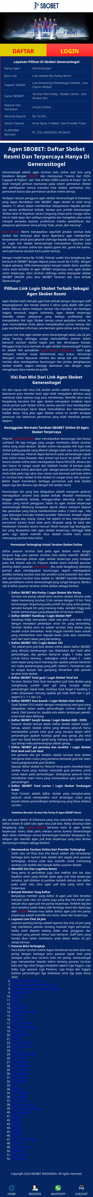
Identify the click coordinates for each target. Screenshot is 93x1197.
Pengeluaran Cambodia (26, 1108)
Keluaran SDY (19, 1155)
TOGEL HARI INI (21, 1023)
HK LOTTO (17, 1058)
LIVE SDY (16, 1089)
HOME (11, 1190)
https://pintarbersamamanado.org (33, 985)
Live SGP (16, 1143)
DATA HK (16, 1000)
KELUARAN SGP (21, 992)
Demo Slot (17, 1004)
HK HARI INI (19, 1008)
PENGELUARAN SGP (24, 1054)
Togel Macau (19, 1062)
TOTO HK (17, 1019)
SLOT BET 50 (19, 1101)
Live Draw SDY (20, 1147)
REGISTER (35, 1190)
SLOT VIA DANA (21, 1066)
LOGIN (70, 51)
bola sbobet (41, 567)
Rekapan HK (19, 1077)
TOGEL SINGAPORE (23, 1027)
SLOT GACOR (19, 1097)
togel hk (16, 1116)
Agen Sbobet (11, 232)
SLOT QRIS (18, 1031)
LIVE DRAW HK (20, 1074)
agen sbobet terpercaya (57, 350)
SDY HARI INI (19, 1093)
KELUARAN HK (20, 1035)
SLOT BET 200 (20, 1070)
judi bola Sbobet (23, 439)
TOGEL (15, 1039)
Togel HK (17, 1135)
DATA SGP (17, 996)
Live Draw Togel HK (23, 1139)
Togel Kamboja (20, 1112)
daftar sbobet (35, 827)
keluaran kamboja (22, 1105)
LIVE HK (16, 1085)
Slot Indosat (19, 1159)
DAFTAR (23, 51)
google (22, 911)
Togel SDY (17, 1151)
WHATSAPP (58, 1190)
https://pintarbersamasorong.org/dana (36, 989)
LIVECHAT (81, 1190)
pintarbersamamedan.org (27, 981)
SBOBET (33, 176)
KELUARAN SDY (21, 1047)
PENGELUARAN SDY (23, 1012)
